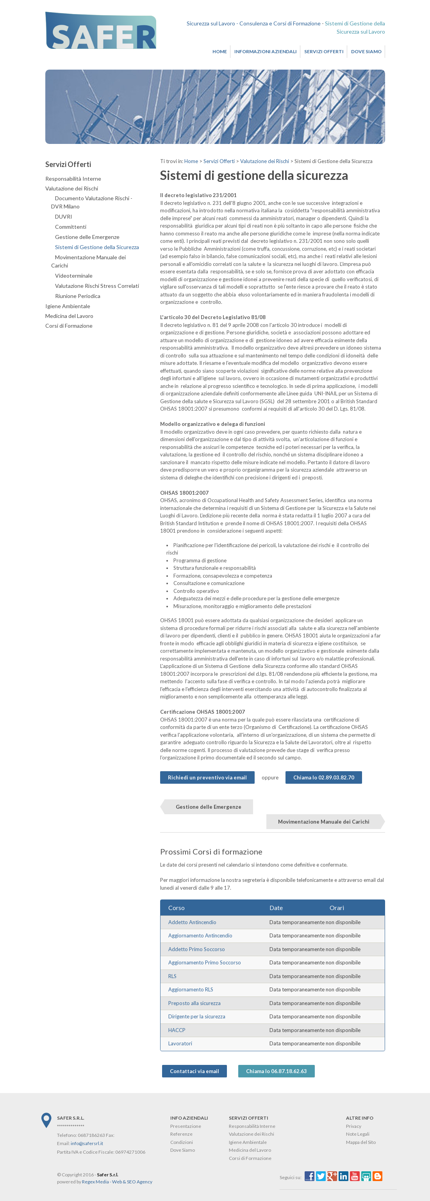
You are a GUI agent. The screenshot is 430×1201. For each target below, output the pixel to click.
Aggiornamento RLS (190, 989)
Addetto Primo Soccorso (196, 949)
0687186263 (91, 1135)
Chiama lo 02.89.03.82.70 (323, 777)
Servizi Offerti (324, 51)
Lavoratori (180, 1043)
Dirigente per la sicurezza (196, 1016)
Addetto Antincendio (192, 922)
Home (219, 51)
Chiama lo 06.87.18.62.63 (276, 1071)
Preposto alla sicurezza (194, 1003)
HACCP (177, 1030)
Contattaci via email (194, 1071)
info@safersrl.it (87, 1143)
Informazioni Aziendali (265, 51)
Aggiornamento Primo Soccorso (204, 962)
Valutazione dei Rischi (264, 161)
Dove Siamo (366, 51)
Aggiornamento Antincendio (200, 935)
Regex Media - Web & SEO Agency (117, 1182)
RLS (172, 976)
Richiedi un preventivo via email (207, 777)
